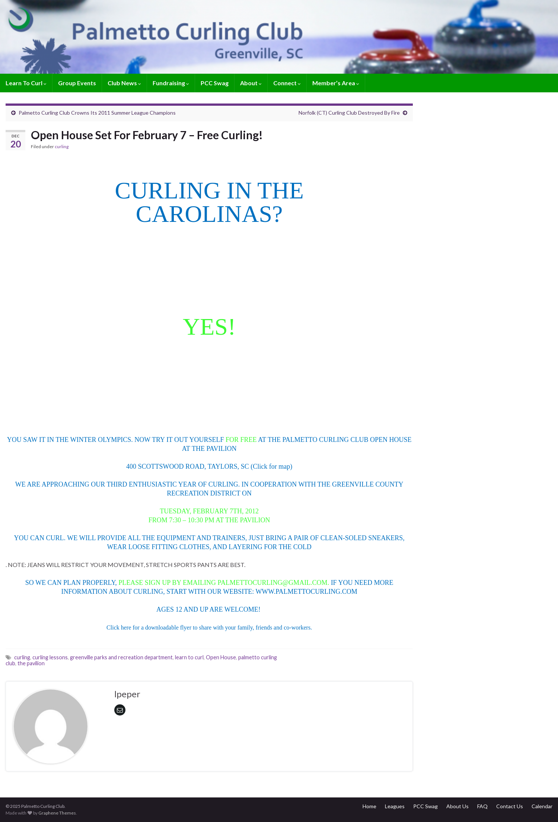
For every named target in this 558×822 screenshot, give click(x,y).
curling (61, 146)
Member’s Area (335, 82)
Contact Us (509, 806)
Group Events (77, 82)
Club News (124, 82)
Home (369, 806)
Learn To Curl (26, 82)
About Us (457, 806)
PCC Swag (215, 82)
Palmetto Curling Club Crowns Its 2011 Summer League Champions (97, 112)
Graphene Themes (57, 813)
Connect (287, 82)
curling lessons (50, 657)
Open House (221, 657)
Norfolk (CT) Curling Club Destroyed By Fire (349, 112)
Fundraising (171, 82)
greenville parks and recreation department (121, 657)
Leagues (395, 806)
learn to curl (189, 657)
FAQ (482, 806)
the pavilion (31, 663)
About (251, 82)
